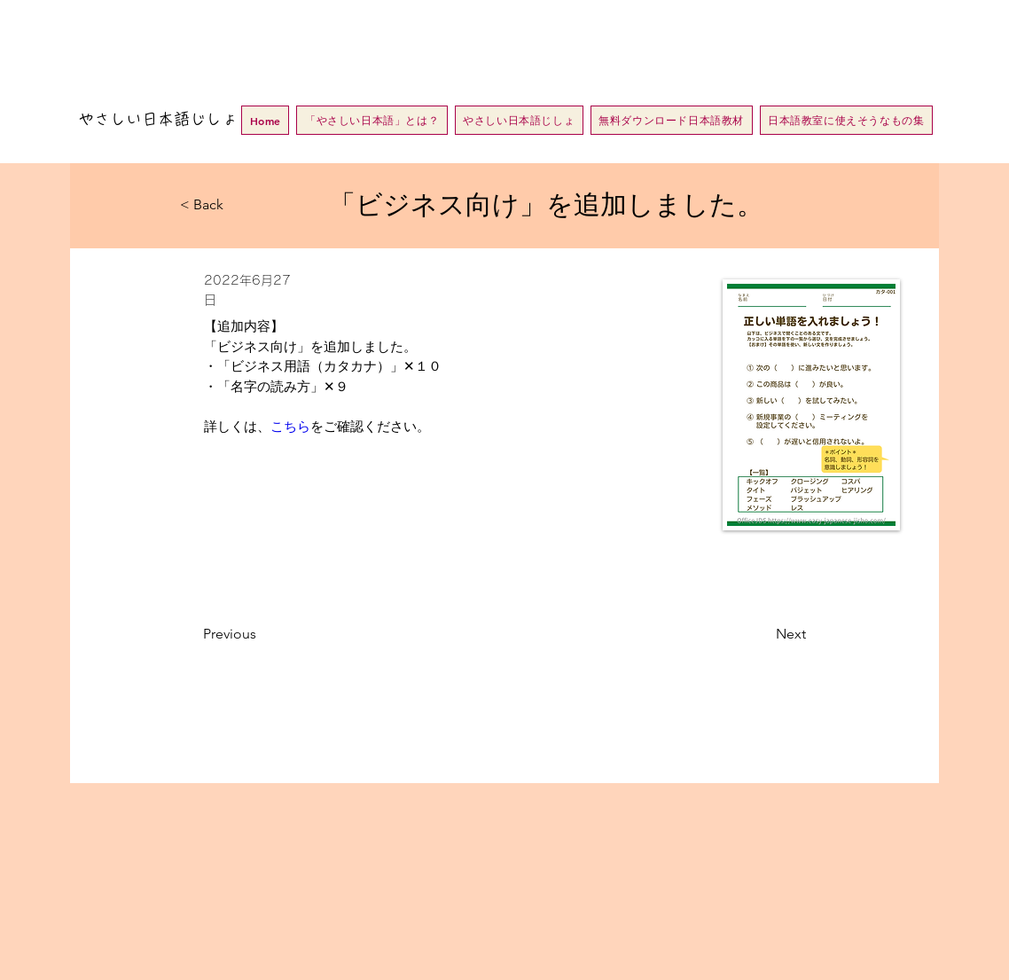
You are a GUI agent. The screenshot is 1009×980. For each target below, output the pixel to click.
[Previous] (261, 634)
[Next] (761, 634)
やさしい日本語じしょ (158, 119)
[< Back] (238, 205)
